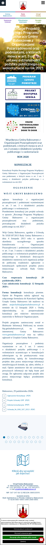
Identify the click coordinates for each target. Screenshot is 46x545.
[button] (3, 3)
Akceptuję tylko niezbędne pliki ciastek (23, 537)
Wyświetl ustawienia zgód (23, 533)
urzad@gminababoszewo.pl (25, 489)
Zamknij (23, 541)
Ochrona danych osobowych (23, 529)
